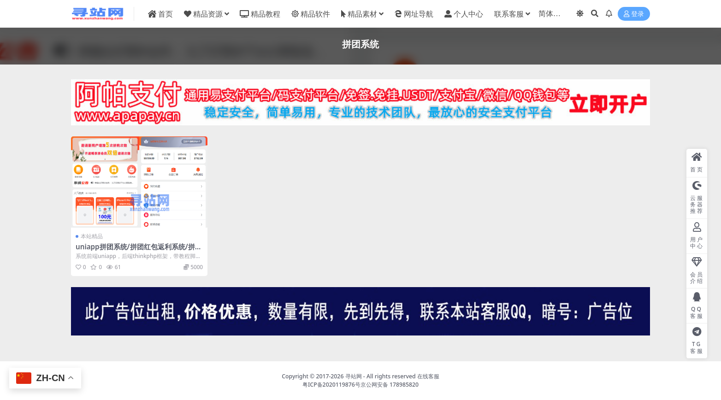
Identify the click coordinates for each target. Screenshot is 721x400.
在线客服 (428, 376)
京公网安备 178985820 (389, 384)
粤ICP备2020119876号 (331, 384)
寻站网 (353, 376)
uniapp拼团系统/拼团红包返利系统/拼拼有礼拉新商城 (139, 250)
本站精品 (92, 236)
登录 (634, 14)
